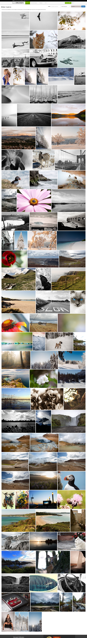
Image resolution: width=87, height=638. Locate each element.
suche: (49, 6)
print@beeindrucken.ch (26, 0)
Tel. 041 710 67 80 (17, 0)
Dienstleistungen (34, 2)
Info (46, 2)
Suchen (83, 6)
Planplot (41, 2)
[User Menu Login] (73, 2)
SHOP (27, 2)
